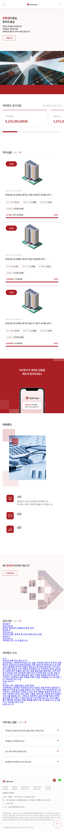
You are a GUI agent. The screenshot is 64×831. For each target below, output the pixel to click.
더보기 (17, 152)
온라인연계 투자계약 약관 (37, 788)
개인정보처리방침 (5, 788)
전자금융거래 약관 (48, 788)
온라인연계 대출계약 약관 (25, 788)
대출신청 (9, 38)
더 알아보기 (10, 573)
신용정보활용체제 (14, 788)
